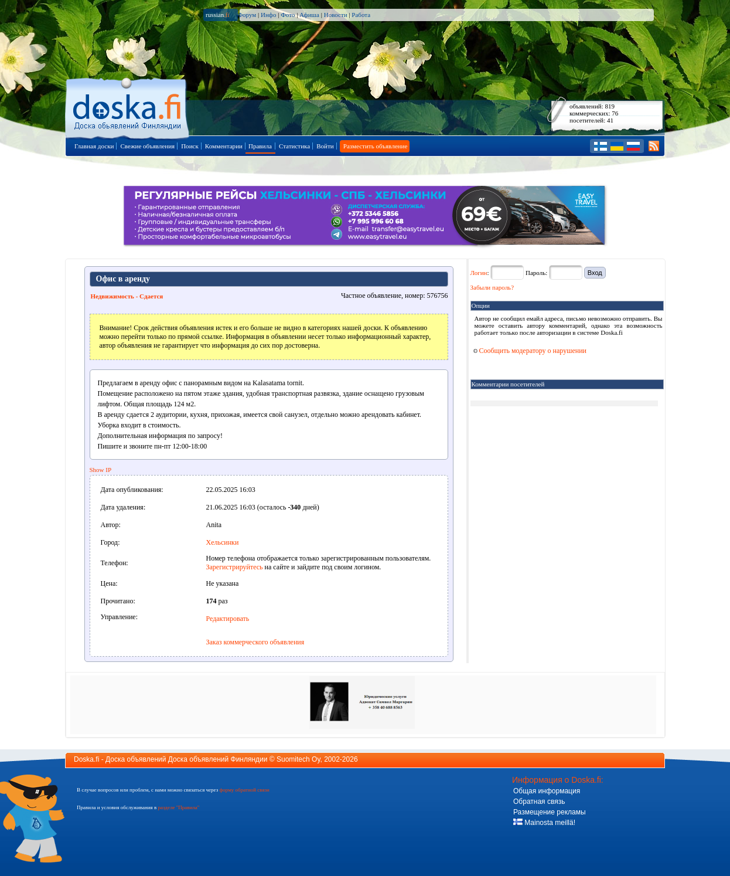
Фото (288, 14)
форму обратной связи (244, 790)
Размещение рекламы (549, 812)
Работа (361, 14)
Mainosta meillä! (544, 823)
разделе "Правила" (178, 807)
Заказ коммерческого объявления (255, 642)
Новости (335, 14)
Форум (246, 14)
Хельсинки (222, 542)
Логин (478, 272)
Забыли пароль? (492, 287)
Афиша (309, 14)
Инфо (268, 14)
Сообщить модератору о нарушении (530, 351)
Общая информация (546, 791)
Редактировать (228, 618)
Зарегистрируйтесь (234, 567)
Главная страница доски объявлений (128, 106)
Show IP (101, 469)
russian (218, 14)
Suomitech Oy (298, 759)
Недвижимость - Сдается (127, 296)
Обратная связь (539, 801)
